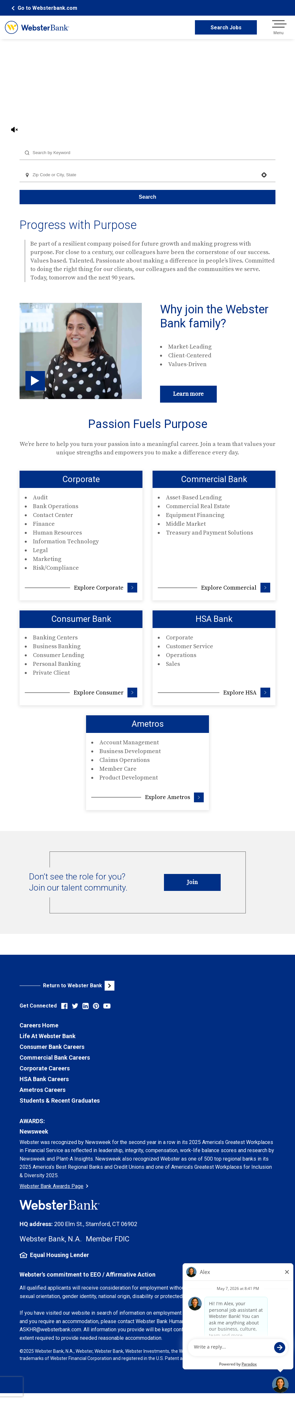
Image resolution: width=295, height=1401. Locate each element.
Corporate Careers (45, 1068)
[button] (264, 175)
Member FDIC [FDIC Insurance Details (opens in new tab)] (107, 1239)
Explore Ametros (174, 797)
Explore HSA (246, 692)
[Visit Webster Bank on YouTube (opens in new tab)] (107, 1006)
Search (147, 197)
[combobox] (147, 153)
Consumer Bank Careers (52, 1046)
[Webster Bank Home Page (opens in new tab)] (43, 8)
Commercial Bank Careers (55, 1057)
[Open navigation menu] (278, 27)
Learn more (188, 394)
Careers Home (39, 1025)
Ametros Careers (43, 1089)
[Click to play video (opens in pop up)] (35, 381)
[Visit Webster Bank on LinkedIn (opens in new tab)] (85, 1006)
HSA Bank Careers (44, 1079)
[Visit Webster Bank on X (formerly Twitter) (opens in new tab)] (75, 1006)
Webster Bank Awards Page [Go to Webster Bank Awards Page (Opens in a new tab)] (54, 1186)
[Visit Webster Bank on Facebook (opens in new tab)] (64, 1006)
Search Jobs (226, 27)
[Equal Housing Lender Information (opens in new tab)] (147, 1255)
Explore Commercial (235, 588)
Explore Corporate (105, 588)
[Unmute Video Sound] (15, 130)
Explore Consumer (105, 692)
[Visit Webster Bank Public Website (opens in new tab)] (84, 986)
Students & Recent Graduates (60, 1100)
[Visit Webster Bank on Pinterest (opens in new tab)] (96, 1006)
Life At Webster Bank (48, 1036)
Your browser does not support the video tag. (147, 88)
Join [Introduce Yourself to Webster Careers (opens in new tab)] (192, 882)
